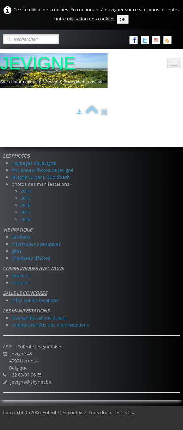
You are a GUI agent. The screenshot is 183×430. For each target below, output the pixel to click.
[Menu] (174, 63)
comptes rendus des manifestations (50, 325)
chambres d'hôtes (31, 258)
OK (123, 19)
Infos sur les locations (35, 300)
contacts (21, 282)
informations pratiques (36, 244)
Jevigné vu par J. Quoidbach (41, 177)
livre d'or (21, 275)
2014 (25, 191)
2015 (25, 198)
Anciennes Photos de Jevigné (43, 170)
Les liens (21, 237)
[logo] (54, 70)
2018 (25, 219)
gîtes (17, 251)
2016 (25, 205)
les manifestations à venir (39, 318)
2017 (25, 212)
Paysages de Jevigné (34, 163)
